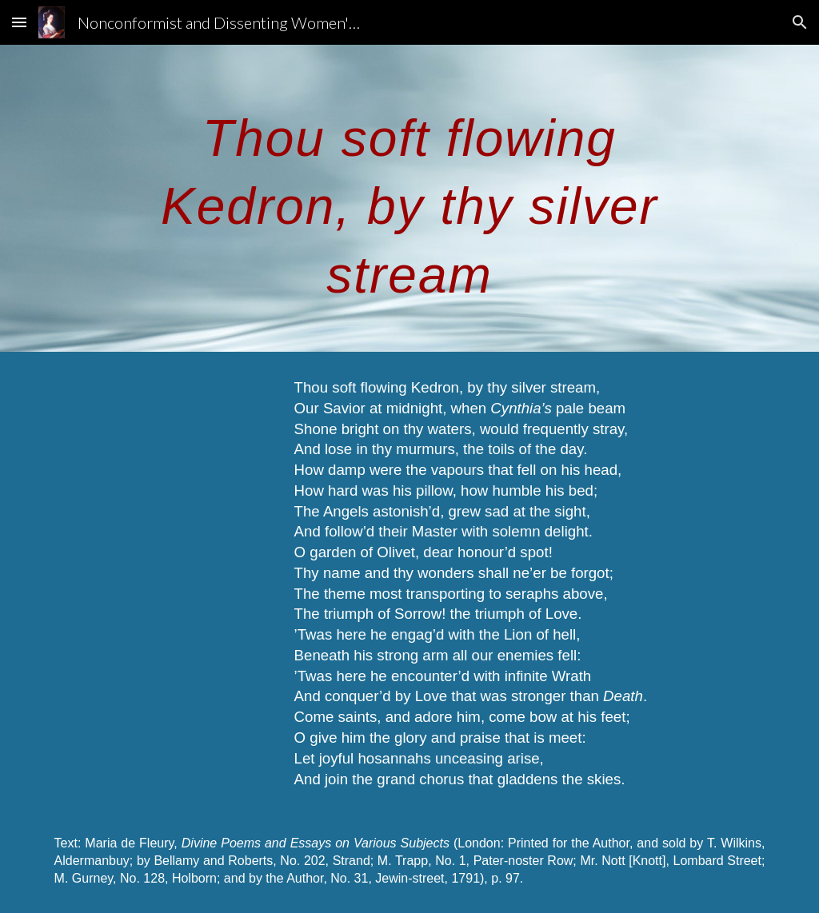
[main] (409, 198)
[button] (19, 22)
